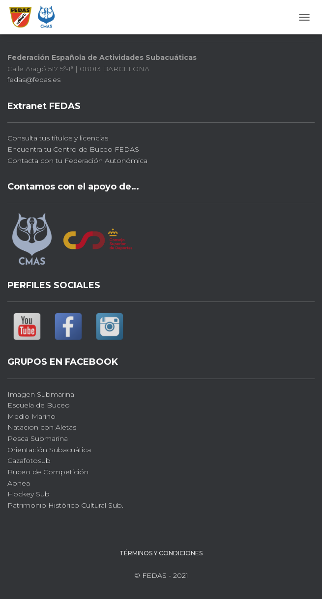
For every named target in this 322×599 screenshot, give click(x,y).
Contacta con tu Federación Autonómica (77, 160)
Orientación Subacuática (49, 449)
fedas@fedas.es (33, 79)
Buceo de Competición (47, 471)
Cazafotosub (29, 460)
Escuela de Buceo (38, 405)
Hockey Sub (28, 494)
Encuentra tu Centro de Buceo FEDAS (73, 149)
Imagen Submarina (40, 394)
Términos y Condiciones (161, 553)
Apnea (18, 483)
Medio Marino (31, 416)
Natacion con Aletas (41, 427)
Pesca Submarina (37, 438)
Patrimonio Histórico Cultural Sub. (65, 505)
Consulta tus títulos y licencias (57, 138)
